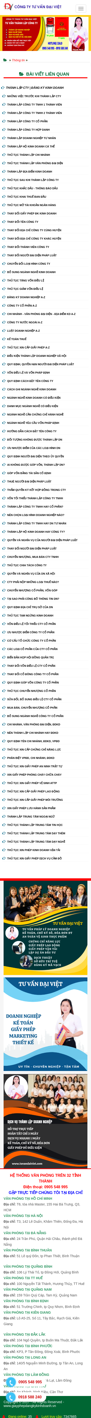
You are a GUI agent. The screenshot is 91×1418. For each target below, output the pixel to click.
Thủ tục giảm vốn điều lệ (22, 288)
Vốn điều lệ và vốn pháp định (26, 372)
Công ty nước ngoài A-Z (22, 322)
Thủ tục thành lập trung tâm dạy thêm (33, 833)
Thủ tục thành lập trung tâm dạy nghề (33, 841)
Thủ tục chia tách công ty (24, 565)
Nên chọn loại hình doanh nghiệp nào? (33, 515)
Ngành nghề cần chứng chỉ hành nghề (33, 414)
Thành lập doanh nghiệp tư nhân (29, 138)
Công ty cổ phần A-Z (19, 305)
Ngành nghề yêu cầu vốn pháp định (30, 422)
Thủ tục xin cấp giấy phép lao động (31, 791)
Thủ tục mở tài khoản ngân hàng (29, 205)
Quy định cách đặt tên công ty (27, 381)
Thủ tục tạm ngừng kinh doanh (27, 615)
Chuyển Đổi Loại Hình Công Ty (26, 263)
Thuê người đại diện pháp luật (26, 481)
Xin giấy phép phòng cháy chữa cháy (32, 774)
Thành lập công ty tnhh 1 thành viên (32, 104)
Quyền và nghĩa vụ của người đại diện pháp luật (40, 540)
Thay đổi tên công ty (20, 221)
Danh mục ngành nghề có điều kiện (30, 406)
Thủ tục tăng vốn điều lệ (23, 280)
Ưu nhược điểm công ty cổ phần (28, 632)
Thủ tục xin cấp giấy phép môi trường (32, 799)
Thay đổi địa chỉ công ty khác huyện (31, 238)
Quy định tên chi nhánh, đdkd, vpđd (31, 741)
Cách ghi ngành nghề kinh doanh (29, 389)
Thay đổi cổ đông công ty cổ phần (30, 674)
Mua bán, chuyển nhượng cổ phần (29, 707)
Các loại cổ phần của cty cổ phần (29, 649)
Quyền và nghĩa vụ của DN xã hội (28, 573)
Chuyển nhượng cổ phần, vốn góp (29, 590)
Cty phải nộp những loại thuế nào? (30, 582)
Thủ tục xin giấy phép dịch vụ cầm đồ (32, 858)
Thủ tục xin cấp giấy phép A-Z (26, 347)
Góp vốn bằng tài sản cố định (26, 473)
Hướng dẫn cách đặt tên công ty (29, 431)
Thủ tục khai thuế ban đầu (24, 196)
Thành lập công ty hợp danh (26, 129)
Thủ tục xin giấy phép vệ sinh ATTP (29, 783)
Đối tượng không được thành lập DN (32, 439)
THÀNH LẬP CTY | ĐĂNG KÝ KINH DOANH (32, 88)
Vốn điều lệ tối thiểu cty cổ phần (29, 623)
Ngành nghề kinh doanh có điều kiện (31, 397)
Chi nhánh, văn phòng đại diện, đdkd (31, 724)
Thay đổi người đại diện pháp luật (29, 255)
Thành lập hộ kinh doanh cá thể (28, 146)
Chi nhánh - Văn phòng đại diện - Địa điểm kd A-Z (39, 314)
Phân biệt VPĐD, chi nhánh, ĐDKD (28, 758)
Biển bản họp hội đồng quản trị (28, 657)
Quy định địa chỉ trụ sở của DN (27, 607)
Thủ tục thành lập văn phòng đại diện (32, 163)
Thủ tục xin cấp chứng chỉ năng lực (31, 749)
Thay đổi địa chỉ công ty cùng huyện (31, 230)
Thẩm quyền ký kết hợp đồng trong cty (34, 489)
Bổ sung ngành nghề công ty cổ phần (32, 716)
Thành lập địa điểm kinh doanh (27, 171)
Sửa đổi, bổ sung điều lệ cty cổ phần (32, 699)
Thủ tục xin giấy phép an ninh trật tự (32, 766)
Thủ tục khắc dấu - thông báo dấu (30, 188)
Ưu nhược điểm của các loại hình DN (31, 448)
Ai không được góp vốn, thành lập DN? (33, 464)
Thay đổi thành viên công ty (25, 247)
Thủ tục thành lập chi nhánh (26, 154)
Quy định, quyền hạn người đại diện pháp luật (38, 364)
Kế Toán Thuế (14, 339)
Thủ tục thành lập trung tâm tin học (32, 825)
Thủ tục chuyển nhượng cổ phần (29, 690)
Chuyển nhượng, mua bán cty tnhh (30, 556)
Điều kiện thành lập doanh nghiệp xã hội (34, 355)
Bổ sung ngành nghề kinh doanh (29, 272)
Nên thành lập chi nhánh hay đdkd (30, 732)
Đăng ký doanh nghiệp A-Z (23, 297)
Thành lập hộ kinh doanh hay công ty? (33, 531)
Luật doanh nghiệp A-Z (21, 330)
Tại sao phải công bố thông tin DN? (30, 598)
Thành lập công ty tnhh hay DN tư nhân (34, 523)
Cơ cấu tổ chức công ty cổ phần (29, 640)
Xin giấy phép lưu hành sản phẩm (28, 808)
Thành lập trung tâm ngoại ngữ (28, 816)
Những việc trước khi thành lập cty (31, 96)
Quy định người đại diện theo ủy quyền (33, 456)
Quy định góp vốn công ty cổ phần (30, 682)
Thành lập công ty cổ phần (25, 121)
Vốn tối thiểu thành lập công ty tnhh (32, 498)
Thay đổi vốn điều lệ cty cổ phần (28, 665)
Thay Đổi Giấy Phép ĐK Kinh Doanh (29, 213)
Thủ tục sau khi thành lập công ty (30, 180)
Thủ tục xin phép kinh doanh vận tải (31, 850)
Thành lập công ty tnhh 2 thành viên (32, 113)
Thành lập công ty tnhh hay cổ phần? (32, 506)
